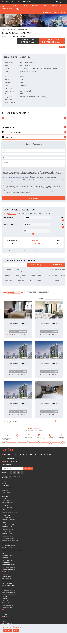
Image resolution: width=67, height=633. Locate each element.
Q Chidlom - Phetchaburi (9, 521)
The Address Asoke (7, 604)
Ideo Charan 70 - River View (9, 542)
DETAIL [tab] (6, 57)
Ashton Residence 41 (8, 504)
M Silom (4, 609)
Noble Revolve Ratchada (9, 564)
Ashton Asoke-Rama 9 (8, 507)
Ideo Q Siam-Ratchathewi (9, 519)
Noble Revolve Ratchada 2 (9, 569)
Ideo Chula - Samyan (23, 29)
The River (5, 598)
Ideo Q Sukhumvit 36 (8, 529)
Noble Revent (6, 557)
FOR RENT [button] (26, 5)
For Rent (5, 483)
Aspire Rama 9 (6, 562)
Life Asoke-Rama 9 (7, 583)
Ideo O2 (5, 522)
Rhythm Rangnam (7, 576)
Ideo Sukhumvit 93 (7, 526)
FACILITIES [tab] (14, 57)
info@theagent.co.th (11, 461)
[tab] (34, 118)
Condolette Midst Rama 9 (9, 560)
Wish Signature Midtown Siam (10, 620)
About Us (5, 480)
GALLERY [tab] (22, 57)
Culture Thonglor (7, 547)
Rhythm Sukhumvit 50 (8, 555)
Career (4, 488)
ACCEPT (16, 630)
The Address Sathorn (8, 605)
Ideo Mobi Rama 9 (7, 515)
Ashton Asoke (6, 500)
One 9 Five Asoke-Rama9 (8, 585)
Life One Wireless (7, 580)
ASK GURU (5, 494)
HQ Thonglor (6, 613)
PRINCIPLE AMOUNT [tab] (29, 213)
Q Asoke (5, 616)
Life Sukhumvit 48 (7, 578)
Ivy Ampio (5, 614)
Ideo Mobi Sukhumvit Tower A (10, 512)
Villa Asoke (6, 600)
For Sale (5, 481)
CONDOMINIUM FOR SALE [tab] (14, 292)
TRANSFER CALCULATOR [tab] (46, 213)
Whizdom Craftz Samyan (9, 592)
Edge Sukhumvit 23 (7, 618)
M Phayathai (6, 602)
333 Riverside (6, 571)
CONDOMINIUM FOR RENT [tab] (38, 292)
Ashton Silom (6, 505)
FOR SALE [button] (17, 5)
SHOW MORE (7, 630)
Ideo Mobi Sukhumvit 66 (8, 524)
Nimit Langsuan (6, 573)
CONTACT (45, 5)
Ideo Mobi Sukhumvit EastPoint (10, 540)
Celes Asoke (6, 582)
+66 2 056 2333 (9, 458)
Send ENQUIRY (6, 485)
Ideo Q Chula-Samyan (8, 517)
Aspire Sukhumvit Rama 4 (9, 590)
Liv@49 (4, 621)
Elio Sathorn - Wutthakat (9, 538)
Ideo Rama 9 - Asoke (8, 536)
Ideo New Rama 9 (7, 531)
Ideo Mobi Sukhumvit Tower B (10, 514)
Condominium (11, 29)
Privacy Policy (6, 492)
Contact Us (5, 490)
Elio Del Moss (6, 535)
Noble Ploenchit (7, 611)
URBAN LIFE (36, 5)
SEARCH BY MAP (56, 5)
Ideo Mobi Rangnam (7, 533)
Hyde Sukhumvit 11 (7, 623)
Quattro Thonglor (7, 607)
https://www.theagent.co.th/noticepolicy (14, 177)
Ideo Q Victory (6, 528)
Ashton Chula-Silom (7, 502)
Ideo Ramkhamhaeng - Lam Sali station (12, 551)
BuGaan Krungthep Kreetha (9, 594)
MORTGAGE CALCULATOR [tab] (12, 213)
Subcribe (27, 468)
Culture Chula (6, 549)
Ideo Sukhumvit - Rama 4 (9, 545)
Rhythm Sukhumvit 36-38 (9, 567)
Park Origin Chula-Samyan (9, 589)
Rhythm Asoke (6, 566)
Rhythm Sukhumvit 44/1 (8, 559)
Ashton (4, 498)
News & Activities (7, 487)
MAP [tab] (29, 57)
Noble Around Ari (7, 587)
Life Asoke (5, 574)
